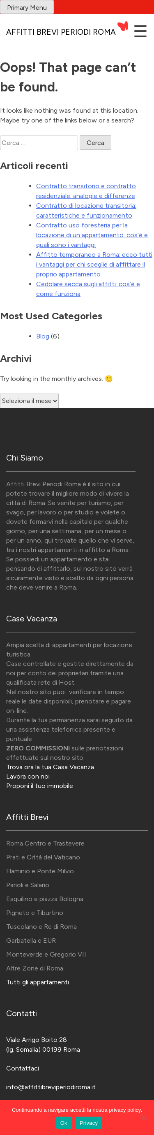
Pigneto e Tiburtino (34, 913)
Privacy (89, 1123)
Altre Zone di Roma (34, 968)
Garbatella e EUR (31, 940)
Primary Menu (27, 7)
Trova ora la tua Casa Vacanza (50, 767)
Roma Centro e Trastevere (45, 843)
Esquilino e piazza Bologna (44, 899)
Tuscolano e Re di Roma (41, 926)
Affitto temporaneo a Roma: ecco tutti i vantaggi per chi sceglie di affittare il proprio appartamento (94, 264)
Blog (42, 336)
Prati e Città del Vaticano (43, 857)
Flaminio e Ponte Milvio (40, 871)
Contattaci (22, 1068)
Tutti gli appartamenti (37, 982)
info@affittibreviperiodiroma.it (51, 1087)
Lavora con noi (28, 776)
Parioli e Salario (27, 885)
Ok (63, 1123)
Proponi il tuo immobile (39, 786)
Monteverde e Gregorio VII (46, 954)
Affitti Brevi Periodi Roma (61, 32)
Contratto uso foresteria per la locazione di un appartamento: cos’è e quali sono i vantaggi (92, 235)
